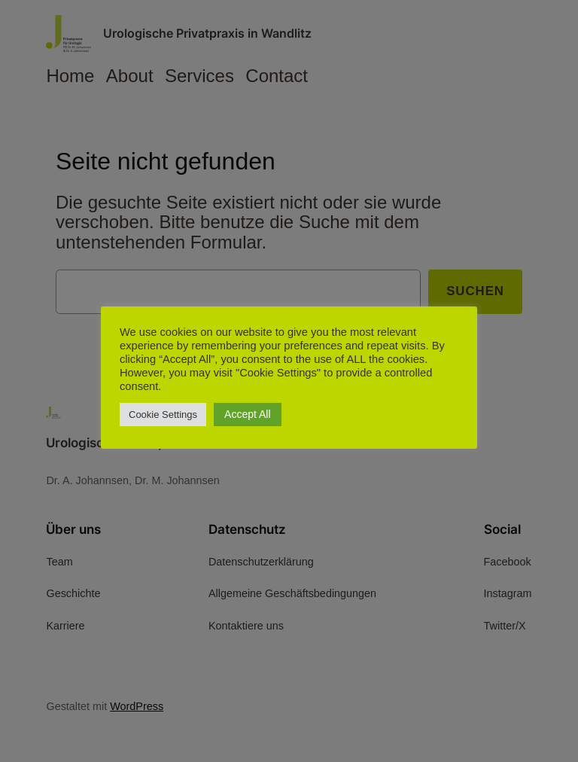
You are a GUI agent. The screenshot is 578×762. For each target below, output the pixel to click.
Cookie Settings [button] (163, 414)
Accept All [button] (247, 414)
